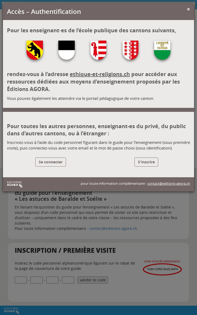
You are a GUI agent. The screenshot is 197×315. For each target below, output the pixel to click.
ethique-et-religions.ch (100, 74)
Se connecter (51, 161)
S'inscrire (146, 161)
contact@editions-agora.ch (168, 183)
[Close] (188, 9)
